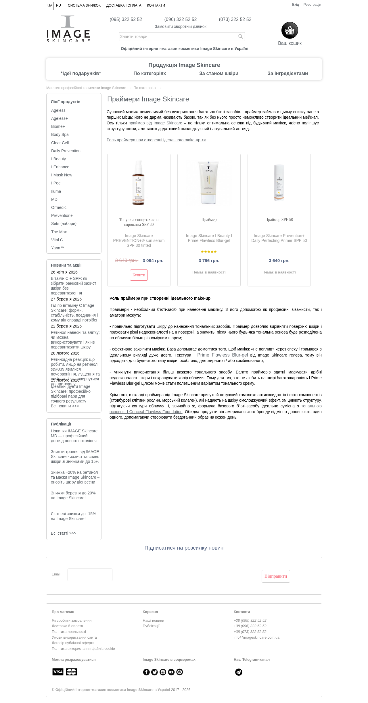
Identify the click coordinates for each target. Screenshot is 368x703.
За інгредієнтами (288, 73)
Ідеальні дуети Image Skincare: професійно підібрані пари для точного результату (71, 393)
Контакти (156, 5)
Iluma (56, 191)
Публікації (61, 424)
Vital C (57, 240)
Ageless (58, 110)
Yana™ (57, 248)
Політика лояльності (69, 632)
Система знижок (84, 5)
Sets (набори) (63, 223)
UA (49, 6)
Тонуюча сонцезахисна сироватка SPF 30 (138, 222)
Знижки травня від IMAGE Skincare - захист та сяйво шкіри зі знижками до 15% (75, 456)
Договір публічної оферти (73, 643)
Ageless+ (59, 118)
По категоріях (149, 73)
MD (54, 199)
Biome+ (58, 126)
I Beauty (58, 159)
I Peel (56, 183)
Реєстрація (312, 5)
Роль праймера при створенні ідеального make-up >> (156, 140)
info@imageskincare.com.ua (256, 637)
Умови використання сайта (74, 637)
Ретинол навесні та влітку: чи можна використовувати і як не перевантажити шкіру (75, 339)
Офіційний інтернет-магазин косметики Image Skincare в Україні (112, 690)
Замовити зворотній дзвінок (180, 26)
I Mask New (61, 175)
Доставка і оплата (123, 5)
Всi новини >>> (65, 406)
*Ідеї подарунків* (81, 73)
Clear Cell (60, 142)
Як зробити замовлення (71, 621)
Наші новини (153, 621)
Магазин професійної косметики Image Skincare (86, 88)
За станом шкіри (218, 73)
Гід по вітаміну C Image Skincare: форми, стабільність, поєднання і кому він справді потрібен (74, 312)
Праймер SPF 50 (279, 219)
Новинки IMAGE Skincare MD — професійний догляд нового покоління (74, 436)
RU (58, 5)
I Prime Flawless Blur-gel (220, 355)
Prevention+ (62, 215)
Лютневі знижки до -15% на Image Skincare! (73, 516)
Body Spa (60, 134)
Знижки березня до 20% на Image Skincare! (73, 495)
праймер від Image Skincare (155, 123)
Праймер (209, 219)
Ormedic (58, 207)
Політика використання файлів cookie (83, 649)
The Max (59, 232)
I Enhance (60, 167)
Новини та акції (66, 265)
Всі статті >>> (63, 533)
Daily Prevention (65, 151)
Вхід (295, 5)
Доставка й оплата (67, 626)
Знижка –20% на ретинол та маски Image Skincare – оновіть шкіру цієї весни (75, 477)
